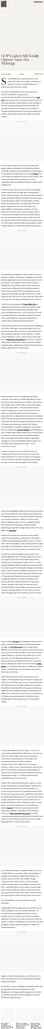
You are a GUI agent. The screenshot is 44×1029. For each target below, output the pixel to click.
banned (9, 808)
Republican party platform (16, 339)
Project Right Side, (29, 304)
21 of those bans (16, 647)
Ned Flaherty (7, 74)
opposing (12, 530)
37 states (16, 641)
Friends (35, 174)
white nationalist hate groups (20, 813)
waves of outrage (23, 430)
